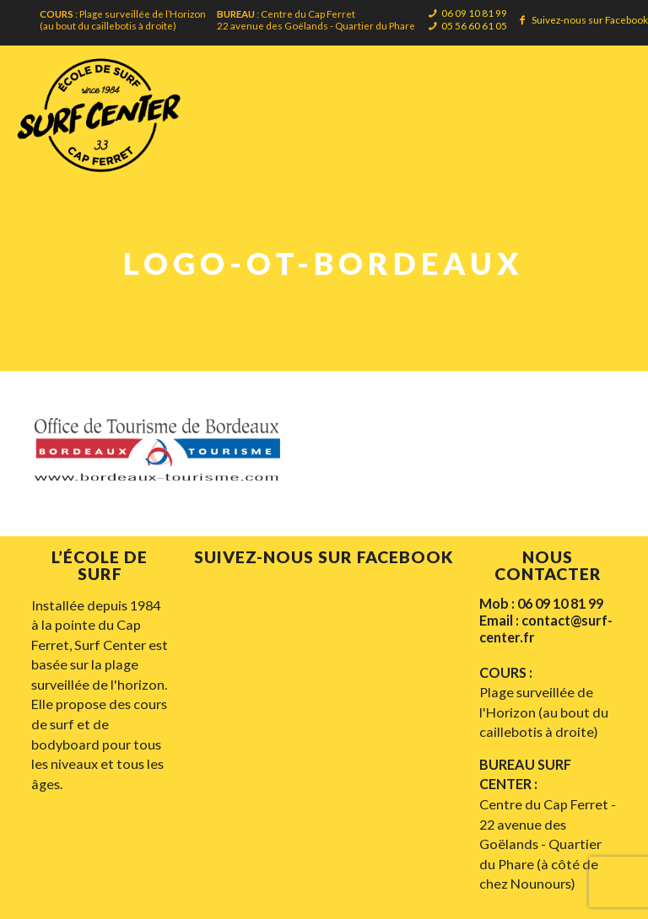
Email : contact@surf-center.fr (546, 628)
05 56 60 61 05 (474, 25)
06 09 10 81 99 (474, 13)
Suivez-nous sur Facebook (590, 19)
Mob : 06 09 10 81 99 (541, 603)
